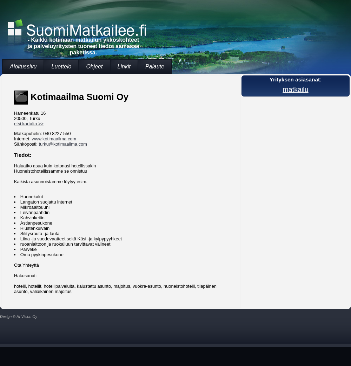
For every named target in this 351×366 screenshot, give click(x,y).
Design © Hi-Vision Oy (18, 316)
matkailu (295, 89)
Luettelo (61, 66)
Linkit (124, 66)
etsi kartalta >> (29, 123)
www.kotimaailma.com (54, 138)
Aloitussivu (23, 66)
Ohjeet (94, 66)
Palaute (154, 66)
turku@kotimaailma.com (63, 144)
